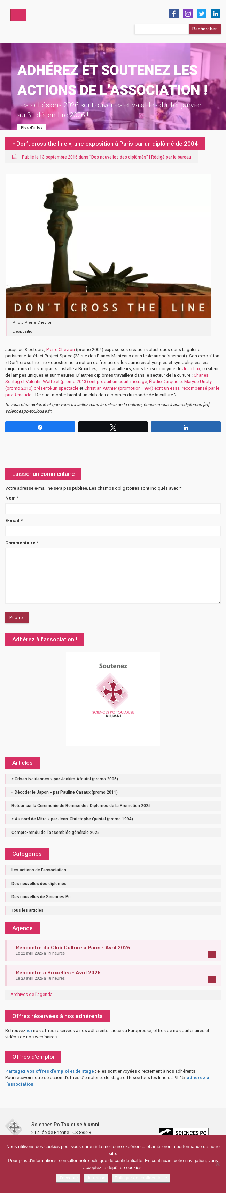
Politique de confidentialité (141, 1177)
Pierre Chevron (60, 349)
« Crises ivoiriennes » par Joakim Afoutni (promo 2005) (64, 779)
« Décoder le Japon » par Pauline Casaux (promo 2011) (64, 792)
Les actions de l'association (38, 870)
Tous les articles (27, 910)
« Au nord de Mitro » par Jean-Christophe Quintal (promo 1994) (72, 819)
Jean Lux (191, 368)
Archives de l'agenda (31, 994)
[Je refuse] (217, 1163)
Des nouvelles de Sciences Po (41, 896)
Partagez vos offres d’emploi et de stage (49, 1071)
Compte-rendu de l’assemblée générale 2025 (55, 832)
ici (29, 1030)
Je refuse (96, 1177)
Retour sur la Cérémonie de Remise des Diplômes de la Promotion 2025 (81, 805)
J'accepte (68, 1177)
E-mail (14, 520)
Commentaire (22, 542)
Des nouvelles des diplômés (118, 157)
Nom (12, 498)
